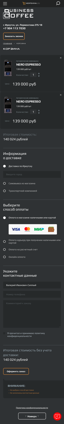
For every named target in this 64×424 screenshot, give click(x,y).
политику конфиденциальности (26, 334)
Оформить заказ (16, 371)
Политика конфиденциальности (32, 407)
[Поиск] (58, 3)
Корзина (21, 43)
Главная (7, 43)
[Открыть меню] (5, 4)
